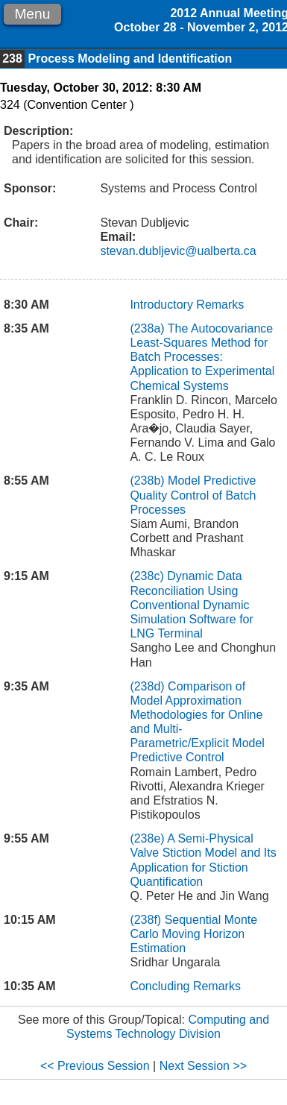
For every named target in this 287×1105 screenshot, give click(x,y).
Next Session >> (203, 1066)
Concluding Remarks (185, 986)
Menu (32, 14)
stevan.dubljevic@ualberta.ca (178, 251)
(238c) (148, 576)
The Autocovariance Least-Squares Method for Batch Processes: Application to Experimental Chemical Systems (202, 357)
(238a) (148, 328)
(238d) (149, 686)
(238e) (148, 838)
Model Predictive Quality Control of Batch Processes (193, 494)
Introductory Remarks (187, 304)
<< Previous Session (95, 1066)
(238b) (149, 480)
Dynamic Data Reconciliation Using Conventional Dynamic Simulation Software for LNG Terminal (191, 605)
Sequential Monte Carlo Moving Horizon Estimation (193, 933)
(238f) (147, 919)
